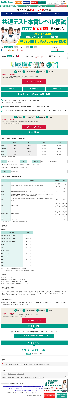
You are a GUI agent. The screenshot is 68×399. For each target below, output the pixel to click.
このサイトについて (28, 392)
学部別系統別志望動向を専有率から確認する (15, 364)
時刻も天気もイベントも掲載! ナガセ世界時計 (42, 390)
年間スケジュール (42, 13)
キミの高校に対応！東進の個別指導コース (12, 386)
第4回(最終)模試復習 (38, 377)
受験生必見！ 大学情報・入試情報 (16, 388)
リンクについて (36, 392)
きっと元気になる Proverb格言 (31, 388)
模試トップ (9, 13)
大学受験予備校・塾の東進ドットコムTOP (14, 392)
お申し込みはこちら (34, 81)
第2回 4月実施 (34, 335)
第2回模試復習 (20, 374)
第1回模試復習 (12, 374)
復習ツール (57, 88)
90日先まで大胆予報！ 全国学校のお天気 (32, 386)
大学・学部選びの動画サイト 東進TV (23, 390)
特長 (11, 88)
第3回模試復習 (28, 377)
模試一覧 (25, 13)
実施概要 (34, 88)
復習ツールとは (59, 13)
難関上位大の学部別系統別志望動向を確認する (40, 364)
